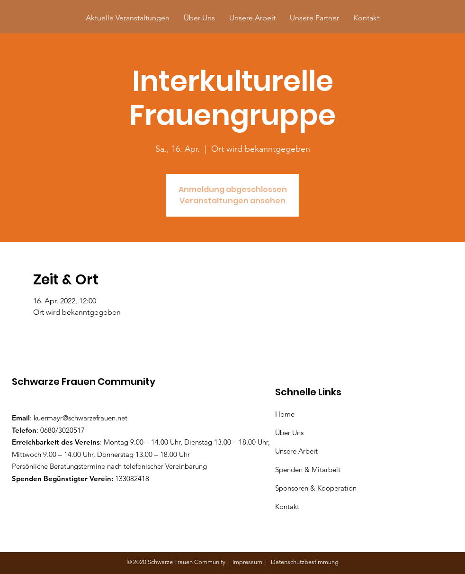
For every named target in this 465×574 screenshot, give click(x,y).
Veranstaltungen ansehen (232, 200)
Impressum (248, 561)
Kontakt (287, 506)
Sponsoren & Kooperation (316, 487)
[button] (314, 17)
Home (286, 414)
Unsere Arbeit (297, 451)
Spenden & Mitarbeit (307, 469)
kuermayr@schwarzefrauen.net (80, 417)
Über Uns (290, 432)
